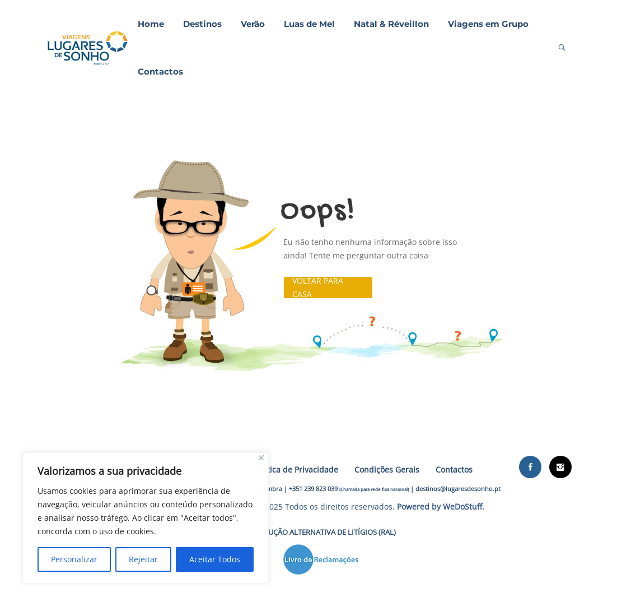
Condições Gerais (386, 469)
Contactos (160, 71)
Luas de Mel (309, 23)
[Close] (261, 457)
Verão (253, 23)
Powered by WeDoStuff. (440, 506)
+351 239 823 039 (313, 488)
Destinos (202, 23)
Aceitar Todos (214, 559)
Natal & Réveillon (391, 23)
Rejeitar (143, 559)
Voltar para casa (317, 287)
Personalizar (74, 559)
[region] (145, 518)
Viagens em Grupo (488, 23)
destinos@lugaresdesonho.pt (458, 488)
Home (151, 23)
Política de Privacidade (296, 469)
